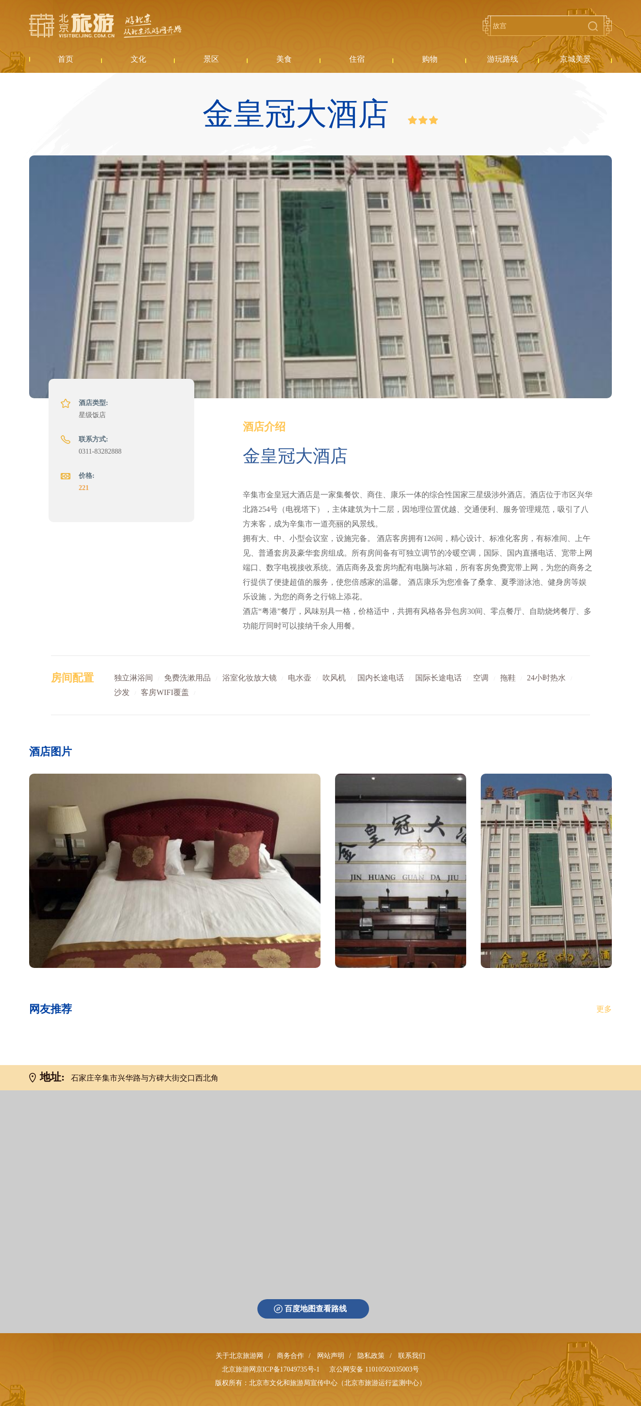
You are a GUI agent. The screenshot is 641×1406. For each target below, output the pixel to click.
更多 (604, 1009)
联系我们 (411, 1355)
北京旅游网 (105, 26)
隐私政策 (371, 1355)
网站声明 (330, 1355)
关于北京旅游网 (239, 1355)
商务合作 (290, 1355)
